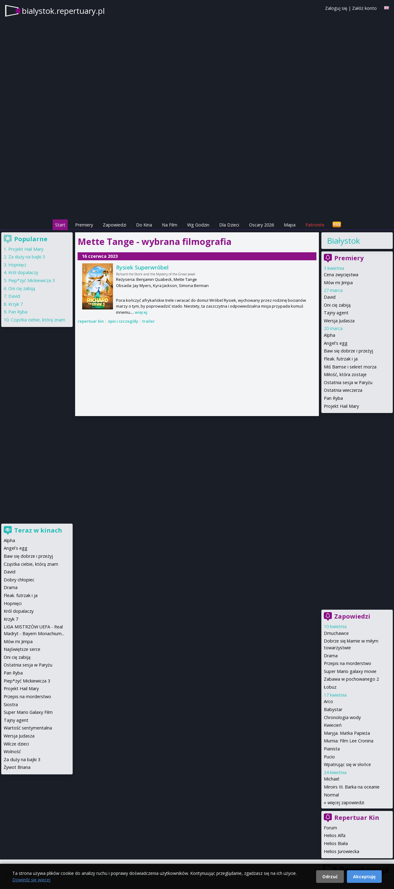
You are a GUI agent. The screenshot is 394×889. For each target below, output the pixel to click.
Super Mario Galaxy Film (28, 712)
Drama (331, 656)
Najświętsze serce (22, 649)
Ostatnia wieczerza (343, 390)
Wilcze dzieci (16, 744)
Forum (330, 828)
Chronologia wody (342, 717)
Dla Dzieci (229, 225)
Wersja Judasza (339, 321)
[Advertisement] (197, 175)
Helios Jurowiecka (341, 851)
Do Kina (144, 225)
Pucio (329, 757)
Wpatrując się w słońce (347, 764)
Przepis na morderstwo (347, 663)
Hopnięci (17, 265)
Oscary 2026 (261, 225)
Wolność (12, 751)
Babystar (333, 709)
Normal (331, 795)
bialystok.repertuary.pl (63, 10)
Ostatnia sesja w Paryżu (348, 382)
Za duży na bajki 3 (26, 257)
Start (60, 225)
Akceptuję (364, 876)
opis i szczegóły (123, 321)
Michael (331, 779)
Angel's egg (336, 343)
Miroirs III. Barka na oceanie (352, 787)
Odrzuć (330, 876)
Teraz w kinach (38, 530)
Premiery (84, 225)
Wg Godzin (198, 225)
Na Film (169, 225)
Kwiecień (333, 725)
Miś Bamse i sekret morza (350, 367)
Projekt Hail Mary (341, 406)
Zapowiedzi (114, 225)
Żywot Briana (17, 767)
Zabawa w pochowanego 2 (351, 679)
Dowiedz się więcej (31, 880)
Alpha (329, 335)
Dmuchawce (336, 633)
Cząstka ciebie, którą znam (38, 320)
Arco (328, 701)
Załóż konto (364, 8)
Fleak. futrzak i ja (341, 359)
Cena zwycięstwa (341, 274)
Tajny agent (336, 313)
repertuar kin (91, 321)
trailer (148, 321)
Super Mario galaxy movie (350, 671)
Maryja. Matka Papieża (347, 733)
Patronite (314, 225)
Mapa (290, 225)
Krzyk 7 (15, 304)
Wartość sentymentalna (28, 728)
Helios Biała (336, 843)
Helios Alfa (334, 835)
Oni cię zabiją (337, 305)
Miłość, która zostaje (345, 374)
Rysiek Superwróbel (142, 267)
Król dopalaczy (23, 272)
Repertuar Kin (356, 817)
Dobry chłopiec (19, 580)
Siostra (11, 704)
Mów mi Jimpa (338, 282)
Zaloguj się (336, 8)
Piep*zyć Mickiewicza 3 (31, 280)
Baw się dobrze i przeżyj (348, 351)
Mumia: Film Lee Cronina (348, 741)
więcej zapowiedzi (346, 802)
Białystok (343, 240)
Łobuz (330, 687)
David (330, 297)
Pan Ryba (333, 398)
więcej (141, 312)
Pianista (332, 749)
